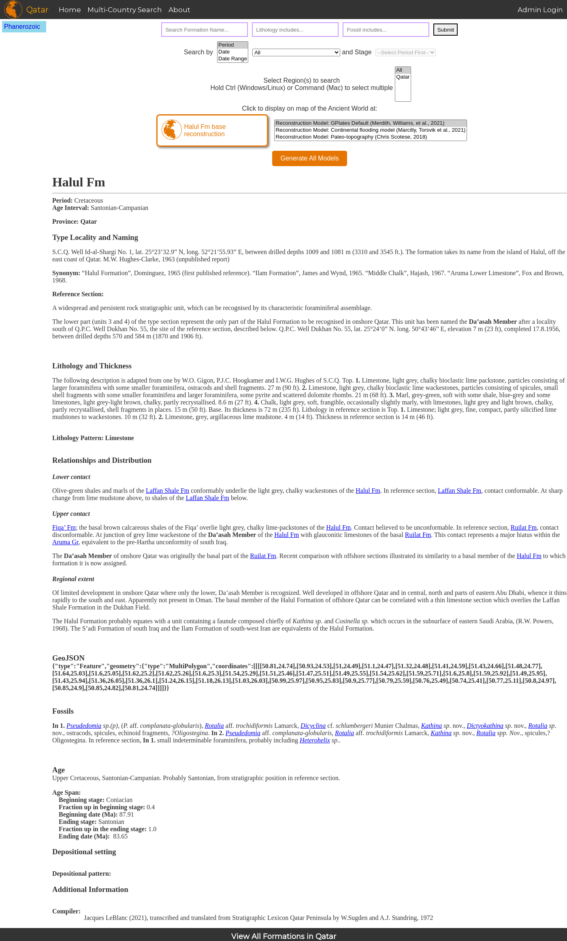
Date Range (232, 59)
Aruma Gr (65, 542)
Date (232, 52)
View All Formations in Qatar (283, 936)
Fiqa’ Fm (64, 527)
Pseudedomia (83, 725)
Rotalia (214, 725)
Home (70, 10)
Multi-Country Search (124, 10)
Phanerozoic (22, 26)
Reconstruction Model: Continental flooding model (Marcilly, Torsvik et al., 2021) (370, 130)
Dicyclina (313, 725)
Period (232, 45)
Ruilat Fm (524, 527)
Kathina (431, 725)
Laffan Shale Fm (167, 490)
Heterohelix (315, 740)
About (179, 10)
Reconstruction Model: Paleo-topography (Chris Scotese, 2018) (370, 137)
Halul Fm (368, 490)
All (402, 70)
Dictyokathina (485, 725)
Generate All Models (309, 158)
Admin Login (540, 10)
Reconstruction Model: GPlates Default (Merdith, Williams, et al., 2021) (370, 123)
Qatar (402, 77)
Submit (445, 30)
